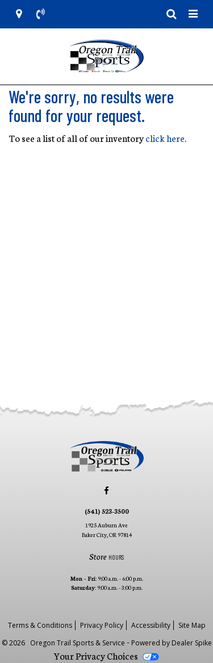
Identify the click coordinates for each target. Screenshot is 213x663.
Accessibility (150, 625)
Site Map (192, 625)
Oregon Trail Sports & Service (78, 643)
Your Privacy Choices (106, 655)
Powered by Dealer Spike (171, 643)
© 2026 (16, 643)
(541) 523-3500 (107, 510)
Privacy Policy (101, 625)
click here (165, 137)
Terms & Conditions (40, 625)
